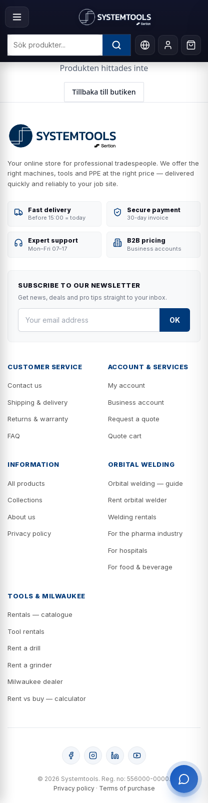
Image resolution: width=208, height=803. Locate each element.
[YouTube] (137, 755)
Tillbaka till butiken (104, 92)
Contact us (25, 385)
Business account (136, 402)
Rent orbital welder (137, 500)
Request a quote (134, 419)
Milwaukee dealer (35, 681)
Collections (25, 500)
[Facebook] (71, 755)
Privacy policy (29, 533)
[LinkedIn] (115, 755)
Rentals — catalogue (40, 614)
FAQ (14, 436)
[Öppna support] (184, 779)
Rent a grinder (30, 665)
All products (26, 483)
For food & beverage (140, 567)
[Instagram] (93, 755)
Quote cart (125, 436)
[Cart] (191, 45)
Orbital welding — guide (145, 483)
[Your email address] (89, 320)
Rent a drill (24, 648)
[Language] (145, 45)
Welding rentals (132, 517)
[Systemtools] (115, 17)
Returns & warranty (38, 419)
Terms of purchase (127, 788)
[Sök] (116, 45)
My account (126, 385)
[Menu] (17, 17)
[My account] (168, 45)
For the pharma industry (145, 533)
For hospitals (128, 550)
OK (175, 320)
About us (22, 517)
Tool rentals (26, 631)
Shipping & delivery (38, 402)
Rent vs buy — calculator (47, 698)
